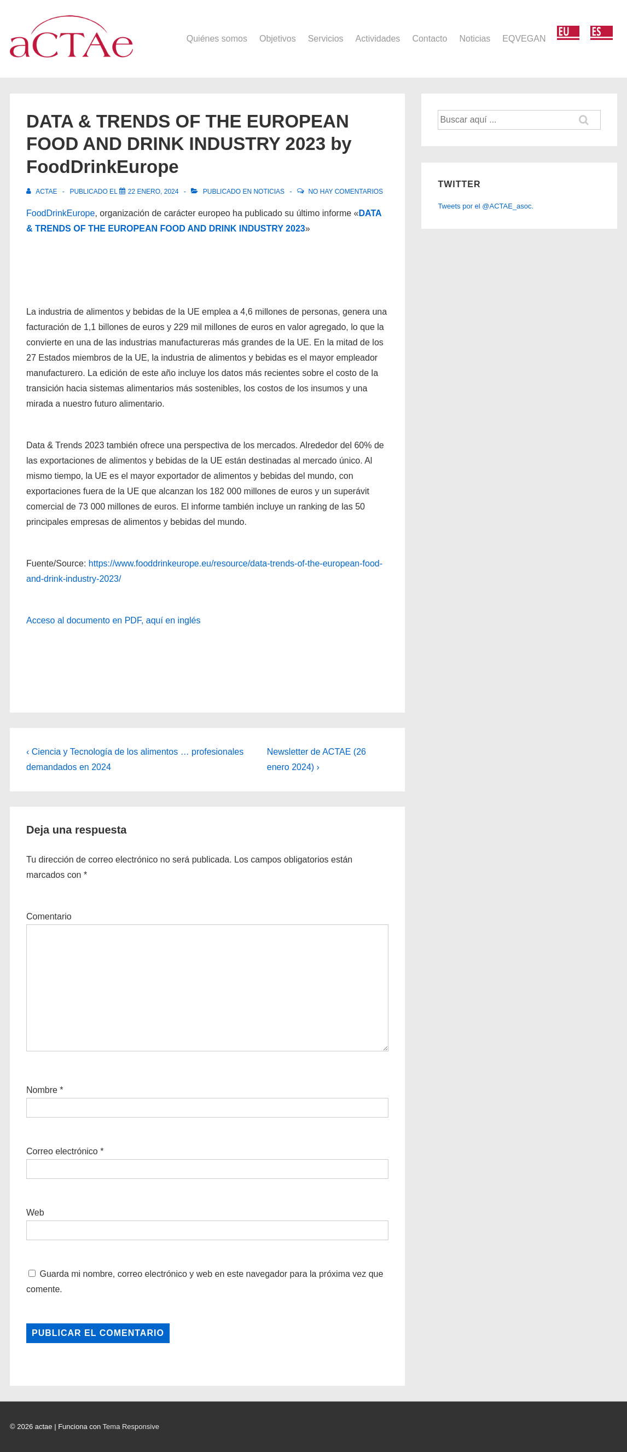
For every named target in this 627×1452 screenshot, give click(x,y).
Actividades (378, 38)
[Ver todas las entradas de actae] (42, 191)
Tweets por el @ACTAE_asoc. (485, 206)
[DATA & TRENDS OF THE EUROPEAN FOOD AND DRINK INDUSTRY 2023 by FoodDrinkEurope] (153, 191)
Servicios (326, 38)
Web (35, 1212)
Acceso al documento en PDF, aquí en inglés (113, 620)
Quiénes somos (217, 38)
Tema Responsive (131, 1426)
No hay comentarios (345, 191)
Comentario (49, 916)
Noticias (474, 38)
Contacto (429, 38)
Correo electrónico (62, 1151)
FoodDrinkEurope (60, 213)
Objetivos (277, 38)
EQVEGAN (523, 38)
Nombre (41, 1090)
